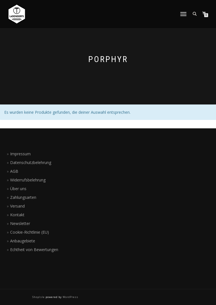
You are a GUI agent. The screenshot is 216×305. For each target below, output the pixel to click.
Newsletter (20, 223)
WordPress (70, 297)
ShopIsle (39, 297)
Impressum (20, 153)
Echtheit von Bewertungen (34, 249)
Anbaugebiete (22, 240)
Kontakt (17, 214)
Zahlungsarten (23, 197)
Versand (17, 206)
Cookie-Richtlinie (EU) (29, 232)
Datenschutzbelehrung (30, 162)
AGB (14, 171)
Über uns (18, 188)
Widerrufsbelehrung (28, 180)
